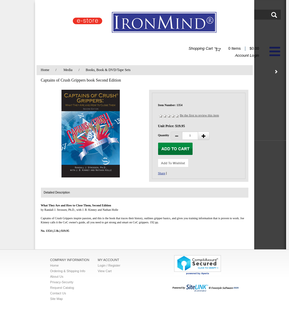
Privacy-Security (61, 282)
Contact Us (58, 293)
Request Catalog (62, 287)
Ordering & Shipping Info (67, 271)
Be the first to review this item (199, 115)
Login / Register (109, 265)
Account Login (247, 55)
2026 (205, 287)
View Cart (105, 271)
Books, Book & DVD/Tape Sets (108, 70)
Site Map (56, 299)
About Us (56, 276)
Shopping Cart (200, 48)
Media (67, 70)
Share (161, 173)
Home (45, 70)
